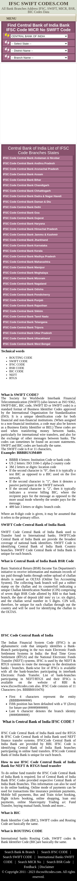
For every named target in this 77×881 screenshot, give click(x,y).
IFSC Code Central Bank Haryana (24, 223)
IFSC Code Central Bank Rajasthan (25, 305)
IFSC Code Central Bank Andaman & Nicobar (31, 158)
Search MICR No (29, 862)
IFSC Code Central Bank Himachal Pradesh (30, 229)
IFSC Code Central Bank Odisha (23, 289)
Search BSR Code (58, 862)
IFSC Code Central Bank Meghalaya (25, 272)
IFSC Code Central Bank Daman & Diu (27, 201)
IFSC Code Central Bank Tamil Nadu (25, 316)
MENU (11, 18)
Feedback (30, 867)
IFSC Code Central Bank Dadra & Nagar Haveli (32, 196)
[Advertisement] (38, 103)
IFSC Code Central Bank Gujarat (23, 218)
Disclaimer (47, 867)
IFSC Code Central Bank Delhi (22, 207)
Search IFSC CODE (54, 852)
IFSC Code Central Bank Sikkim (23, 311)
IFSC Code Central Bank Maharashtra (26, 261)
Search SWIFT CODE (17, 857)
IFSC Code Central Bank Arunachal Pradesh (31, 168)
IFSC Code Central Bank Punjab (23, 300)
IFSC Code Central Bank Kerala (23, 250)
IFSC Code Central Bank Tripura (23, 327)
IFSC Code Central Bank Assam (23, 174)
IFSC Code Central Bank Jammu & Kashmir (30, 234)
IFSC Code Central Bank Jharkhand (25, 239)
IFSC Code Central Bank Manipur (24, 267)
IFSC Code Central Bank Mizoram (24, 278)
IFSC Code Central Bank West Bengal (26, 343)
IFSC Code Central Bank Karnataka (25, 245)
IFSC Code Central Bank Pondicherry (26, 294)
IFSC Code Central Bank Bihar (22, 179)
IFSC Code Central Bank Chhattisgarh (27, 190)
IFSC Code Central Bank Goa (21, 212)
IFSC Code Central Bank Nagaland (24, 283)
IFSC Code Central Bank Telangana (25, 322)
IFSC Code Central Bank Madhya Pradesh (29, 256)
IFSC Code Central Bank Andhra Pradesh (29, 163)
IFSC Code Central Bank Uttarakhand (26, 338)
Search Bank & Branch (20, 852)
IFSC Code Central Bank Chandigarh (26, 185)
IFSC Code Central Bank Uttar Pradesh (27, 333)
